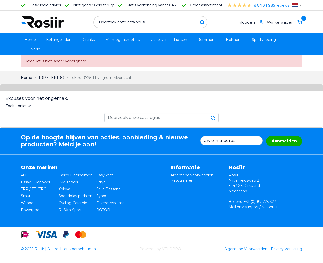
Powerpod (30, 201)
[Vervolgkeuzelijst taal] (297, 5)
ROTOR (103, 201)
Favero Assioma (110, 196)
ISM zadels (68, 180)
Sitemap (178, 201)
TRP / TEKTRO (34, 185)
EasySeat (104, 175)
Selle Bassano (108, 185)
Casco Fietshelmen (76, 175)
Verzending (181, 191)
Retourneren (182, 180)
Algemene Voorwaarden (245, 256)
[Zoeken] (150, 22)
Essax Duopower (35, 180)
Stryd (101, 180)
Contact (178, 196)
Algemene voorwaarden (192, 175)
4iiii (23, 175)
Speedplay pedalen (75, 191)
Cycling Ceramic (73, 196)
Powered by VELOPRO (160, 256)
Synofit (102, 191)
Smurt (26, 191)
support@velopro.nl (262, 207)
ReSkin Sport (70, 201)
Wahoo (27, 196)
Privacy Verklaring (286, 256)
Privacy (177, 185)
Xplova (64, 185)
